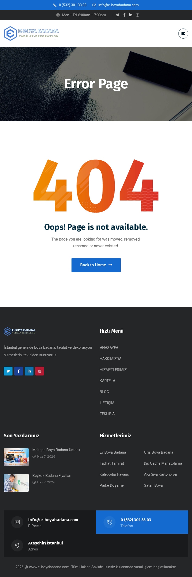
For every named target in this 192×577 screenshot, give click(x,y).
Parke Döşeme (112, 485)
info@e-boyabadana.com (53, 519)
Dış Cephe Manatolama (163, 463)
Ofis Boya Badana (158, 452)
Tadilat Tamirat (112, 463)
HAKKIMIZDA (111, 358)
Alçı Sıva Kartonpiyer (161, 474)
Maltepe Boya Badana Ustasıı (56, 450)
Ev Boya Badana (113, 452)
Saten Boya (153, 485)
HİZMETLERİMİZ (113, 369)
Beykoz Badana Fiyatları (51, 475)
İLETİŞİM (107, 403)
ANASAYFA (109, 347)
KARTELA (107, 380)
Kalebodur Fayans (114, 474)
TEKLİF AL (108, 414)
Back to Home (96, 265)
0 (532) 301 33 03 (135, 519)
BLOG (104, 392)
